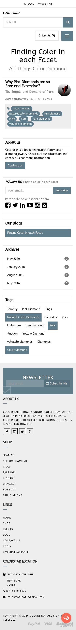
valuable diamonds (20, 123)
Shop (6, 523)
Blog (7, 534)
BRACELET (9, 483)
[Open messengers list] (66, 618)
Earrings (9, 472)
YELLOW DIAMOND (15, 461)
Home (7, 517)
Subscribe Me (56, 383)
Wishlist (45, 4)
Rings (7, 466)
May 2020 (38, 259)
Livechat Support (15, 552)
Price (12, 118)
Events (8, 529)
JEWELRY (8, 455)
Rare (23, 118)
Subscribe (62, 190)
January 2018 (38, 267)
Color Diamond (21, 108)
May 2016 (38, 283)
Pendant (9, 478)
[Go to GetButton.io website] (66, 625)
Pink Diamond (52, 113)
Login (29, 4)
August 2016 (38, 275)
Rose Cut (9, 489)
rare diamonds (41, 118)
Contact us (15, 165)
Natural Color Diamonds (23, 113)
